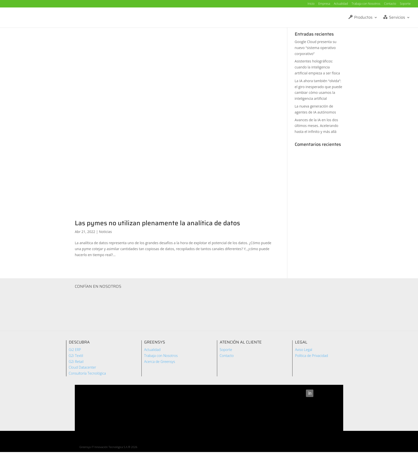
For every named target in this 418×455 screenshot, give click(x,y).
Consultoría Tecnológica (87, 373)
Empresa (324, 4)
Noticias (105, 231)
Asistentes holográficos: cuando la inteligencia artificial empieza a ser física (317, 67)
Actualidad (341, 4)
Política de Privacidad (311, 355)
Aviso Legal (303, 349)
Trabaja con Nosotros (366, 4)
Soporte (405, 4)
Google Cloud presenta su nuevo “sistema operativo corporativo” (315, 47)
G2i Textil (76, 355)
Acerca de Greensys (159, 361)
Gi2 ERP (75, 349)
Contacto (390, 4)
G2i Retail (76, 361)
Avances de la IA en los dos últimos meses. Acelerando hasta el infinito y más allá (316, 125)
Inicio (310, 4)
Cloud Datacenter (82, 367)
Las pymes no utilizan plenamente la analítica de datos (157, 223)
